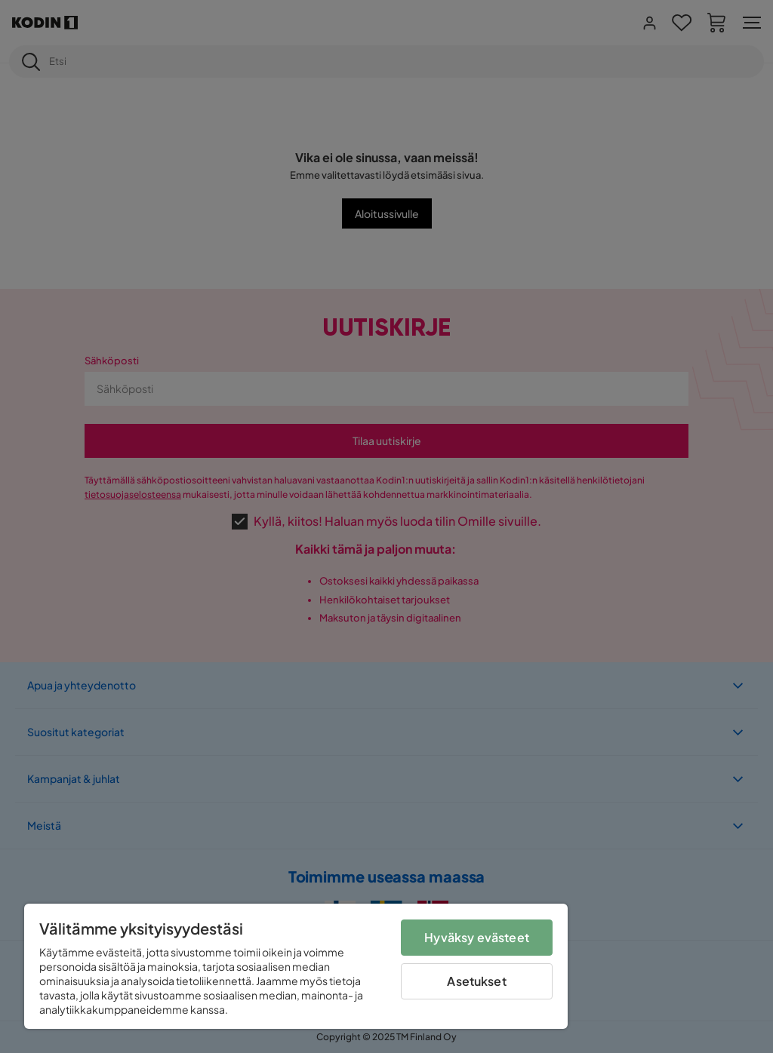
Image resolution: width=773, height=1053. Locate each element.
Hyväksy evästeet (476, 937)
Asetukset (476, 981)
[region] (296, 966)
